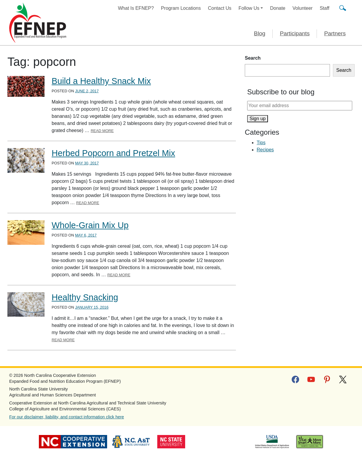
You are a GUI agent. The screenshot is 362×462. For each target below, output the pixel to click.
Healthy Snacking (85, 297)
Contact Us (219, 8)
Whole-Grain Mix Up (90, 225)
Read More (102, 130)
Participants (294, 33)
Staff (324, 8)
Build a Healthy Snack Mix (101, 81)
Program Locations (181, 8)
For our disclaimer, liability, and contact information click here (66, 417)
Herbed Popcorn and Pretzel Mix (113, 153)
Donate (277, 8)
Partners (335, 33)
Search (253, 58)
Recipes (265, 149)
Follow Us (249, 8)
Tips (261, 142)
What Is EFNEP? (136, 8)
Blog (259, 33)
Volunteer (303, 8)
